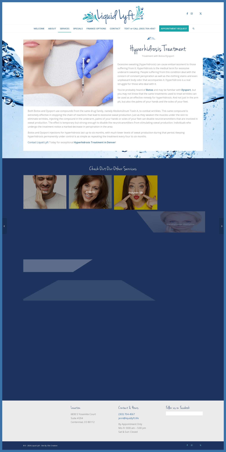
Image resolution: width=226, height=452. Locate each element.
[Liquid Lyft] (113, 13)
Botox (149, 89)
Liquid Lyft (35, 445)
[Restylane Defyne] (4, 226)
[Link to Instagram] (191, 13)
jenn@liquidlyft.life (128, 418)
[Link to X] (200, 13)
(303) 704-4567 (126, 414)
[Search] (192, 28)
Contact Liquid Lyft (38, 142)
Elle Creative (52, 445)
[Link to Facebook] (187, 13)
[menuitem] (39, 28)
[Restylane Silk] (221, 226)
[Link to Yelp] (196, 13)
